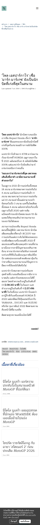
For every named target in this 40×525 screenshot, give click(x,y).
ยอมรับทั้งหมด (24, 521)
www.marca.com (15, 341)
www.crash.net (31, 341)
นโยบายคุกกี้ (15, 517)
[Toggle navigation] (37, 8)
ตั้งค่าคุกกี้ (14, 521)
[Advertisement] (20, 51)
